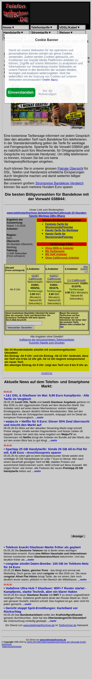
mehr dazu (50, 79)
